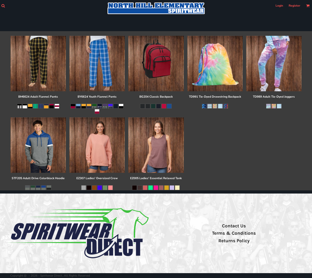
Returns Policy (234, 240)
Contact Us (234, 226)
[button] (3, 6)
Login (279, 6)
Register (294, 6)
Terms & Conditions (234, 233)
